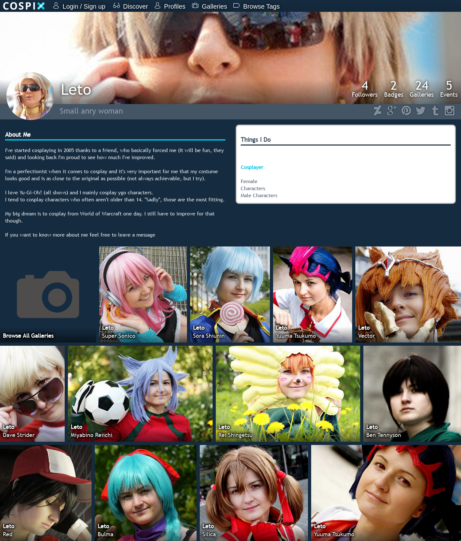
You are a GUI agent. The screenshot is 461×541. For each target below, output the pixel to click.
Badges (393, 88)
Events (449, 88)
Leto (76, 89)
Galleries (422, 88)
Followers (365, 88)
